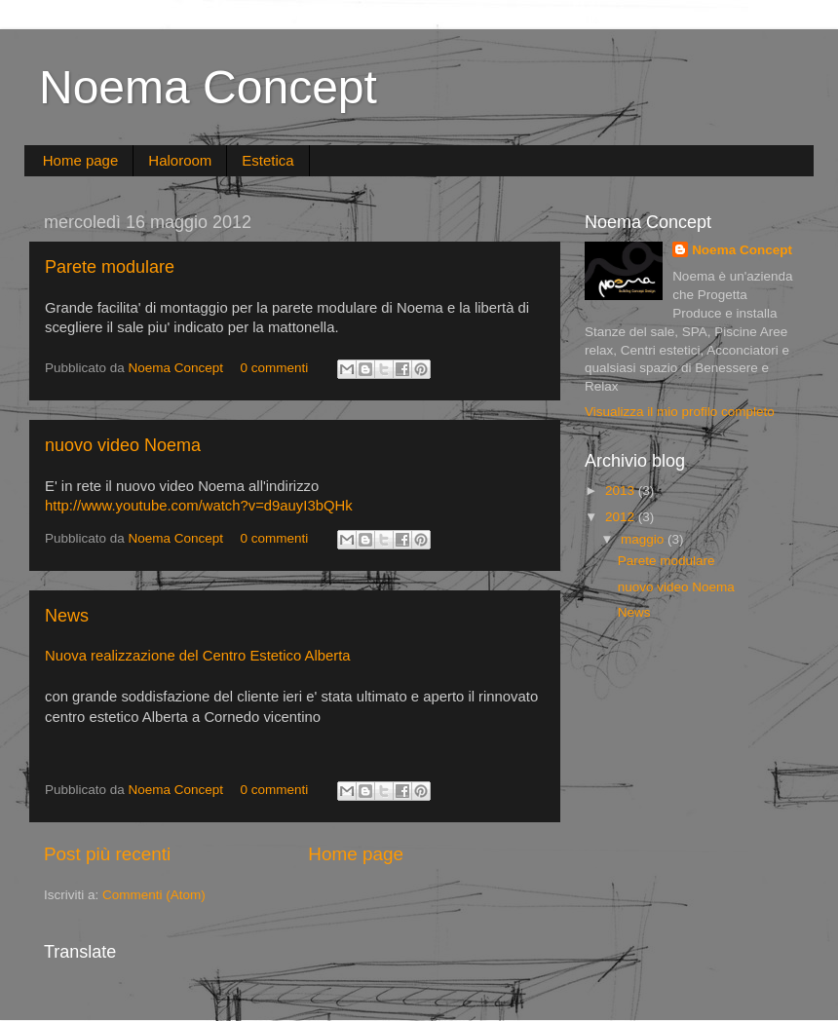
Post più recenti (107, 854)
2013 (621, 490)
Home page (81, 160)
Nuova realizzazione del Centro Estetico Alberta (198, 655)
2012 (621, 517)
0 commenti (274, 367)
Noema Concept (208, 87)
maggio (644, 539)
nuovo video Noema (123, 445)
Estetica (267, 160)
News (67, 615)
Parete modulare (109, 267)
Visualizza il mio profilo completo (680, 411)
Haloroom (179, 160)
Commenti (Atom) (154, 895)
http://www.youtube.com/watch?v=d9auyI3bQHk (199, 505)
